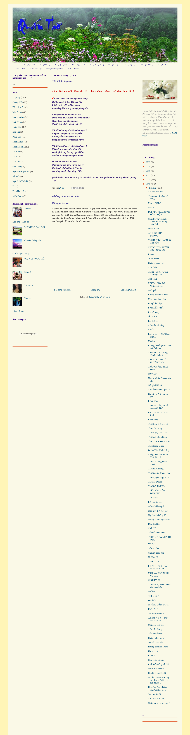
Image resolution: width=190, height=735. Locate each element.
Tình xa (27, 298)
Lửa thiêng (153, 401)
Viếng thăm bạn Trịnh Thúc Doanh (158, 455)
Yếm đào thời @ (155, 629)
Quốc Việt (17, 127)
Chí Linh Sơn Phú (156, 698)
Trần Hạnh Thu (19, 191)
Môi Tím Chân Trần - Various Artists (157, 284)
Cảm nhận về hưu (156, 660)
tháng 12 (153, 188)
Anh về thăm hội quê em (159, 389)
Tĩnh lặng (152, 279)
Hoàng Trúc (18, 142)
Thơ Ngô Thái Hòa (156, 486)
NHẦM (151, 591)
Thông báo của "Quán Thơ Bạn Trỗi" (158, 273)
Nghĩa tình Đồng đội (157, 515)
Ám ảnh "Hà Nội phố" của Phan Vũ (158, 619)
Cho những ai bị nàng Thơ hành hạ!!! (157, 353)
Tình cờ (27, 208)
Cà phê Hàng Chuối (157, 673)
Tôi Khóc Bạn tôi (156, 613)
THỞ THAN (153, 561)
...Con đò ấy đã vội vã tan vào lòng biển (159, 585)
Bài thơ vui (153, 321)
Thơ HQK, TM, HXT (157, 432)
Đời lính (152, 600)
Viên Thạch (18, 196)
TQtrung (16, 97)
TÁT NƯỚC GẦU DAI (34, 227)
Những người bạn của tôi (159, 519)
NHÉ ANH (153, 557)
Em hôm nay (154, 312)
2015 (148, 175)
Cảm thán (152, 267)
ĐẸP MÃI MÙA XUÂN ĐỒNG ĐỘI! (159, 213)
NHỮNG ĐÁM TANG (158, 604)
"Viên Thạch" (154, 258)
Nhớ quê (152, 290)
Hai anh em (153, 651)
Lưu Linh (17, 161)
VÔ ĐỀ (151, 544)
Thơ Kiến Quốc (155, 482)
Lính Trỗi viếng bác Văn (159, 664)
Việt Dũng (17, 112)
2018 (148, 166)
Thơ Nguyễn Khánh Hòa (159, 473)
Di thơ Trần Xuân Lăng (158, 450)
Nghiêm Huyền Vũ (21, 171)
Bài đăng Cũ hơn (128, 290)
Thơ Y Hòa (153, 497)
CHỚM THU (154, 580)
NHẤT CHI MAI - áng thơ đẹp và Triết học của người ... (158, 680)
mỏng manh (153, 228)
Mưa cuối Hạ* (154, 203)
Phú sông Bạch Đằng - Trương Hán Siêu (158, 688)
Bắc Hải (16, 132)
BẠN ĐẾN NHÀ (155, 307)
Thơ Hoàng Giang (156, 446)
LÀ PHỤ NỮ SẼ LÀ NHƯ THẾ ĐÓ (157, 567)
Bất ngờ (27, 272)
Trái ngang (28, 285)
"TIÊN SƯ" (153, 596)
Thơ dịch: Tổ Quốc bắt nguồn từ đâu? (158, 406)
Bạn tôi (151, 655)
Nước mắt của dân (156, 668)
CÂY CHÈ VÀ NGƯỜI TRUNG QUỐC (158, 248)
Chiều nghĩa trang (21, 253)
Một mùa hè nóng (156, 325)
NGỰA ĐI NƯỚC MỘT (35, 259)
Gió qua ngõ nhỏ (155, 191)
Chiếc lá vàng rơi (155, 263)
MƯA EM (152, 374)
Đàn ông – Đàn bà (21, 222)
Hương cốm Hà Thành (158, 646)
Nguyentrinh (18, 117)
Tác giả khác (18, 107)
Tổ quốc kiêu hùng (156, 532)
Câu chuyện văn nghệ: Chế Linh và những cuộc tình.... (158, 222)
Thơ (14, 186)
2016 (148, 171)
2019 (148, 162)
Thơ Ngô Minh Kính (157, 437)
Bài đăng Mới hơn (62, 290)
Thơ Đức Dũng (155, 428)
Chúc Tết (152, 528)
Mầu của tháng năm (32, 240)
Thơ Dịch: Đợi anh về (158, 424)
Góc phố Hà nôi (155, 385)
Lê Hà (15, 156)
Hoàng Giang (19, 147)
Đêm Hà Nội (18, 311)
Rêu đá (151, 254)
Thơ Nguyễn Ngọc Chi (158, 477)
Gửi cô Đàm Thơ (155, 642)
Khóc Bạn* (153, 609)
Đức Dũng (17, 166)
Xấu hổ (151, 341)
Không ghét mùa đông (158, 294)
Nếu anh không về (156, 506)
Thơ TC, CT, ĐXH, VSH (159, 441)
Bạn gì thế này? (155, 303)
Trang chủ (95, 290)
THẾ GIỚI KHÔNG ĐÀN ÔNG (157, 492)
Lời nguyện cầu (155, 502)
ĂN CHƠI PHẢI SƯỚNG (155, 234)
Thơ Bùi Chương (155, 468)
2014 (148, 179)
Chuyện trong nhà (156, 553)
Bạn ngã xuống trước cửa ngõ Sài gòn (159, 346)
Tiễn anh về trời (155, 633)
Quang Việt (18, 102)
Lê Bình (16, 151)
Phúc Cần (17, 137)
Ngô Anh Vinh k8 (20, 181)
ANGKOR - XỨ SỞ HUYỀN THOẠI (157, 361)
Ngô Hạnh (17, 122)
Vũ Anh (16, 176)
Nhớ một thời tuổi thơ (158, 511)
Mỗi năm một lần (155, 625)
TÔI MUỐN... (154, 548)
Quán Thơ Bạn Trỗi (26, 12)
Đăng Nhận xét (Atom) (99, 297)
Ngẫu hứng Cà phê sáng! (159, 703)
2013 (148, 184)
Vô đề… (152, 329)
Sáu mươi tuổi (154, 694)
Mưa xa (151, 207)
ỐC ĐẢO (152, 316)
